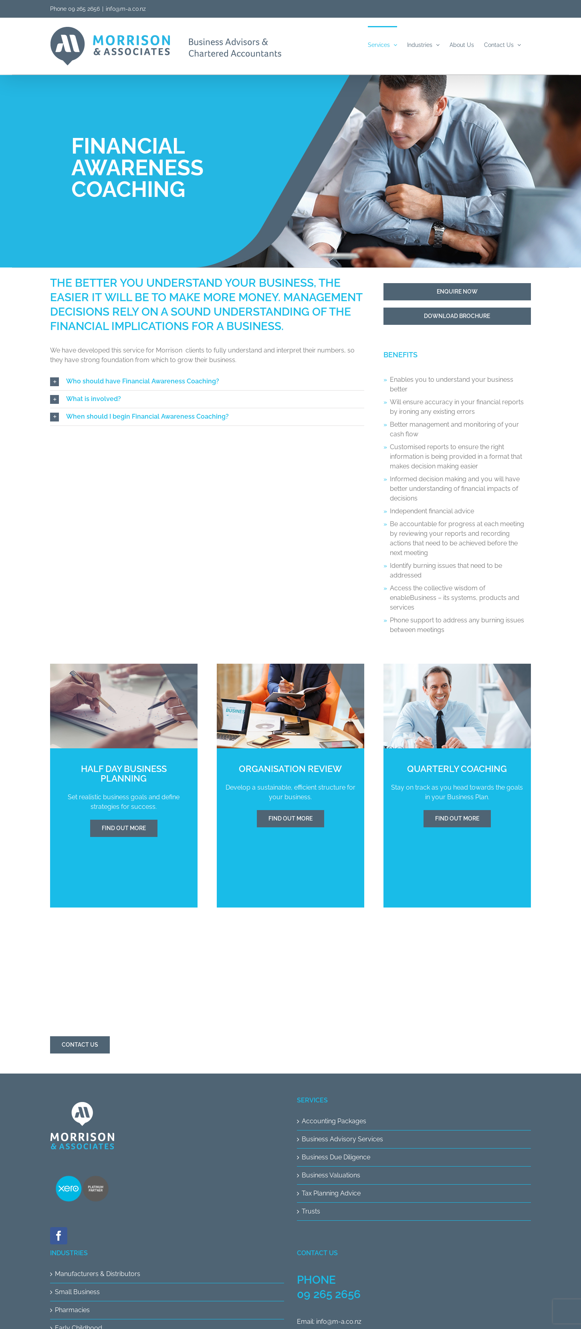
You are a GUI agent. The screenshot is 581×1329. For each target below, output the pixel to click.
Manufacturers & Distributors (97, 1274)
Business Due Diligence (336, 1157)
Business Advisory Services (342, 1139)
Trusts (311, 1211)
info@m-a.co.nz (126, 9)
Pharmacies (72, 1310)
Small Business (77, 1292)
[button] (207, 381)
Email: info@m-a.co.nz (329, 1321)
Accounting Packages (334, 1121)
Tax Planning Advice (331, 1193)
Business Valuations (331, 1175)
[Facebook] (58, 1235)
